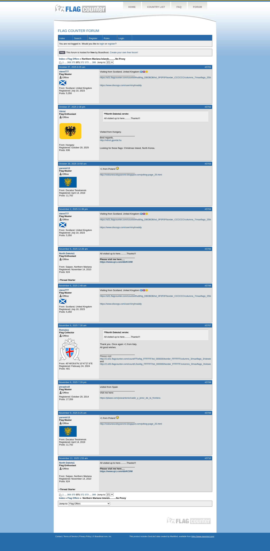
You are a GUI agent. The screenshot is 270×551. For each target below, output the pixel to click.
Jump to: (84, 503)
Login (121, 38)
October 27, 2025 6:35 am (72, 67)
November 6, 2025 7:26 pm (73, 382)
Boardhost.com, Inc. (103, 536)
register (111, 43)
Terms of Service (70, 536)
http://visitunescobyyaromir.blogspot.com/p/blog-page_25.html (131, 174)
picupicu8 (64, 386)
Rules (107, 38)
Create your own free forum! (124, 52)
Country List (156, 7)
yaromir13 (64, 168)
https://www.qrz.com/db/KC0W (116, 262)
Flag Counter (80, 9)
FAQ (179, 7)
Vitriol (62, 111)
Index (62, 38)
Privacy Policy (85, 536)
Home (132, 7)
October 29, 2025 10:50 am (73, 163)
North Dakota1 (67, 253)
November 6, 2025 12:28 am (73, 249)
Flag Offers (73, 59)
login (102, 43)
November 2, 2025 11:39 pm (73, 209)
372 (82, 62)
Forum (197, 7)
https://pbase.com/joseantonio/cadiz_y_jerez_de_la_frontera (130, 398)
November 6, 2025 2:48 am (73, 285)
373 (87, 62)
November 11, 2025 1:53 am (73, 458)
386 (94, 62)
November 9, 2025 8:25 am (73, 413)
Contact (58, 536)
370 (73, 62)
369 (69, 62)
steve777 (64, 71)
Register (93, 38)
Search (77, 38)
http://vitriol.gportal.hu (111, 140)
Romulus (64, 330)
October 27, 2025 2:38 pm (72, 107)
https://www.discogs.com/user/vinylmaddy (121, 85)
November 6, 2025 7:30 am (73, 325)
